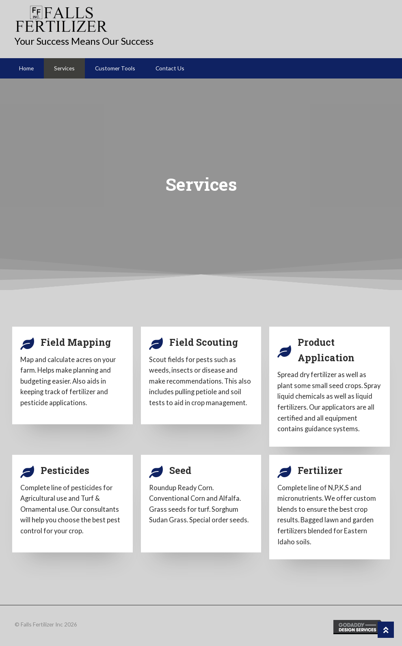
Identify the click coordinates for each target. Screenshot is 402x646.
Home (26, 68)
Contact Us (170, 68)
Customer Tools (115, 68)
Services (64, 68)
